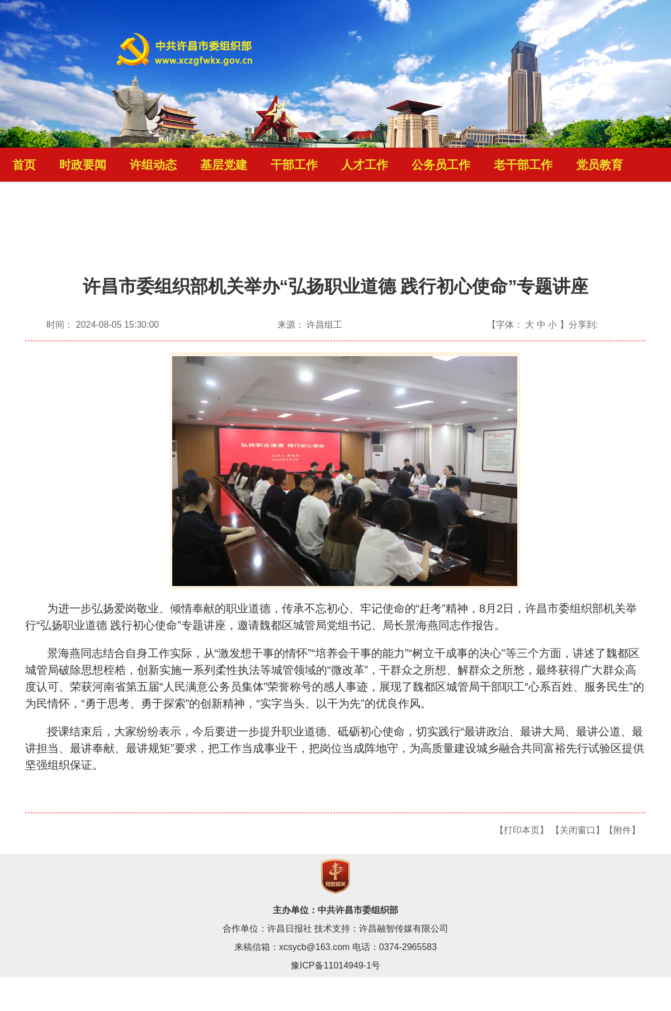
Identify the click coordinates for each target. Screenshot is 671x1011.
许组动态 (153, 165)
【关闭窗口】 (577, 830)
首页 (24, 165)
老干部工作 (523, 165)
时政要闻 (82, 165)
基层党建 (223, 165)
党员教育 (599, 165)
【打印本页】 (522, 830)
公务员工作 (441, 165)
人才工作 (364, 165)
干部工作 (294, 165)
